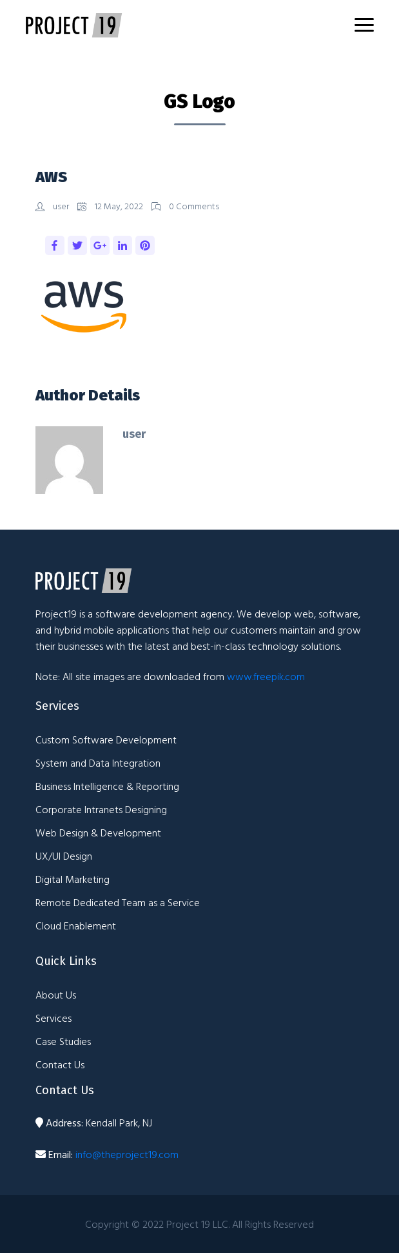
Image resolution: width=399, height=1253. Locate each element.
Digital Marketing (72, 879)
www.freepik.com (266, 676)
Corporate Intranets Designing (101, 809)
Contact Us (59, 1064)
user (53, 205)
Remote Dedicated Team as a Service (117, 902)
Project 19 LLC (197, 1224)
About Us (55, 994)
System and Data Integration (98, 763)
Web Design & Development (98, 832)
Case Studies (63, 1041)
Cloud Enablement (75, 925)
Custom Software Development (106, 739)
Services (53, 1018)
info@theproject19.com (127, 1154)
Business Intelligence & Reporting (107, 786)
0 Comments (185, 205)
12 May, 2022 (111, 205)
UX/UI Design (63, 856)
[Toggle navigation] (364, 25)
